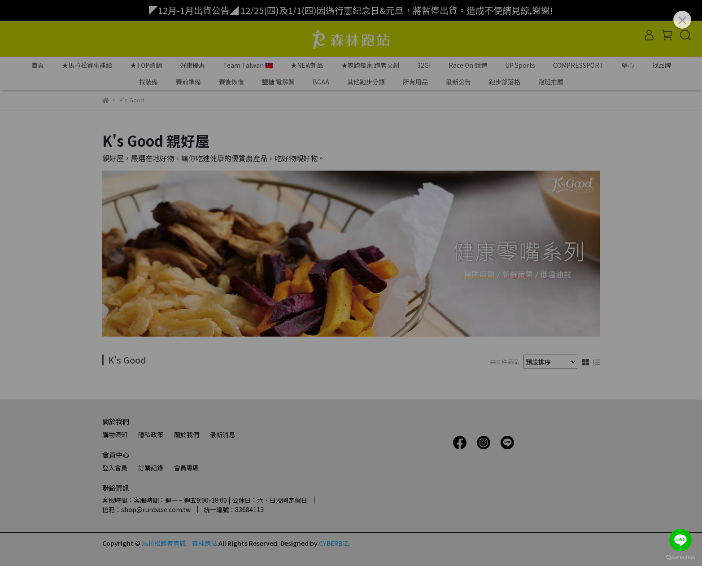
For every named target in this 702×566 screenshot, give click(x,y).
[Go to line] (680, 540)
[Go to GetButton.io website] (680, 557)
